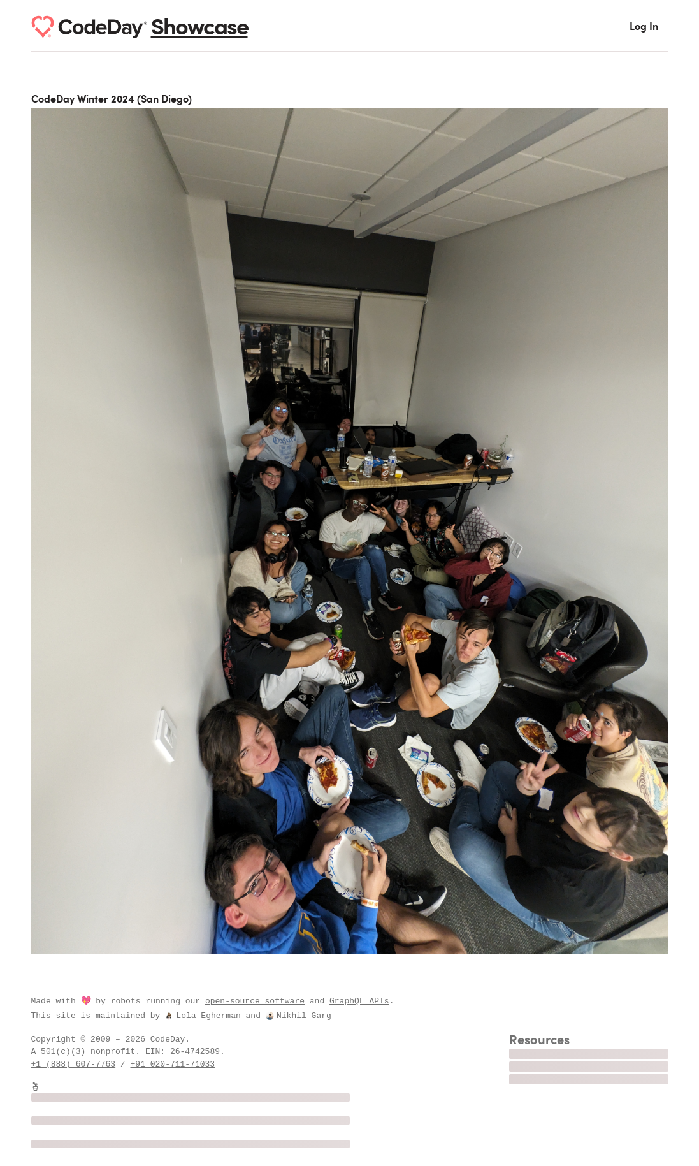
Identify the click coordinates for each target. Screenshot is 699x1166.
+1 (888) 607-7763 (73, 1064)
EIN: (157, 1051)
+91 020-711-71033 (173, 1064)
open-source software (255, 1001)
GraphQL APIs (359, 1001)
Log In (644, 27)
